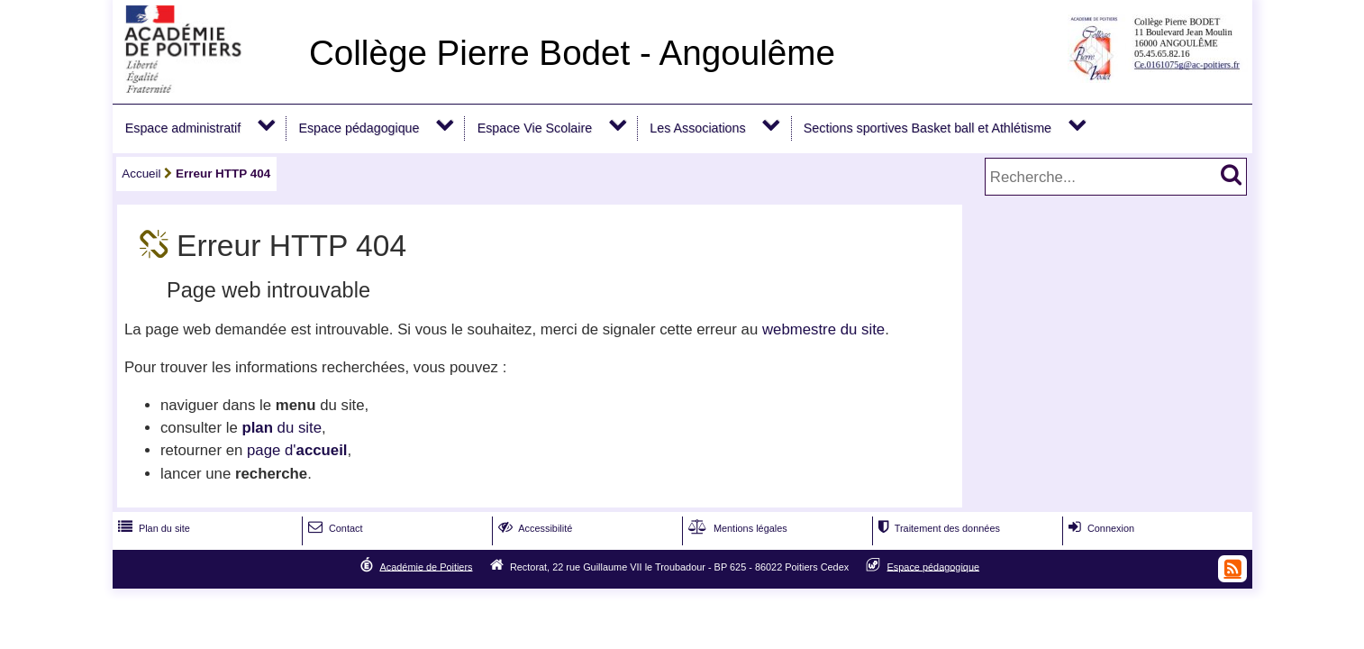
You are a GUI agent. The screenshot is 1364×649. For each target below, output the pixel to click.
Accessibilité (534, 528)
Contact (334, 528)
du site (281, 427)
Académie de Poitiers (425, 566)
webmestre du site (823, 329)
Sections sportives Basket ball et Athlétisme (927, 128)
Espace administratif (183, 128)
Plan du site (152, 528)
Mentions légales (736, 528)
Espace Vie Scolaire (534, 128)
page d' (297, 450)
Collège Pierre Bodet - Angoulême (572, 52)
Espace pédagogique (358, 128)
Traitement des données (937, 528)
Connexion (1099, 528)
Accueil (141, 173)
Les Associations (697, 128)
